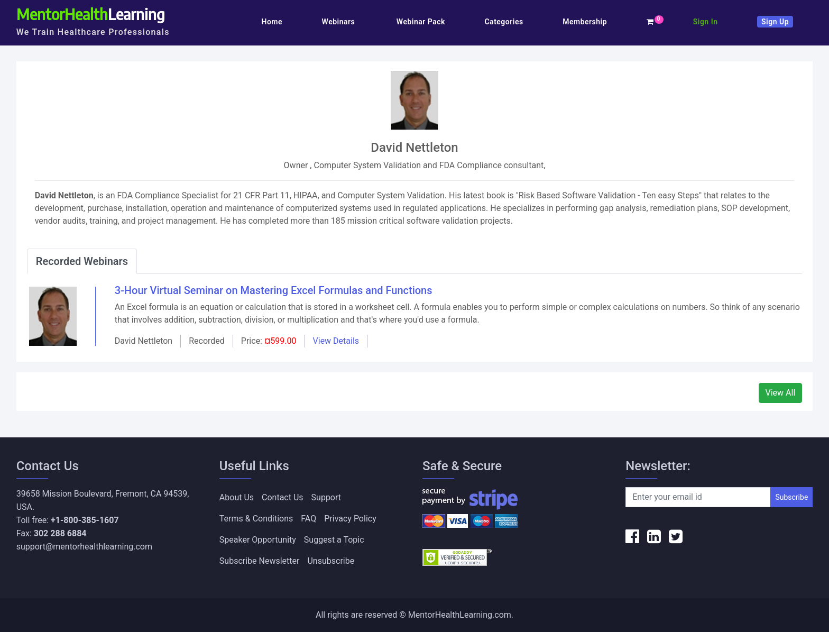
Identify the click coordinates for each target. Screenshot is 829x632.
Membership (585, 21)
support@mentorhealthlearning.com (84, 547)
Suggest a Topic (334, 540)
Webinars (339, 21)
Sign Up (775, 21)
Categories (503, 21)
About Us (236, 497)
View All (781, 393)
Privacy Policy (350, 519)
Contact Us (282, 497)
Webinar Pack (421, 21)
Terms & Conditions (256, 519)
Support (326, 497)
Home (271, 21)
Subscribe (791, 497)
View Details (336, 341)
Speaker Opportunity (257, 540)
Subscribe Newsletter (259, 561)
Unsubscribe (330, 561)
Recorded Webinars (82, 261)
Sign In (705, 21)
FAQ (308, 519)
